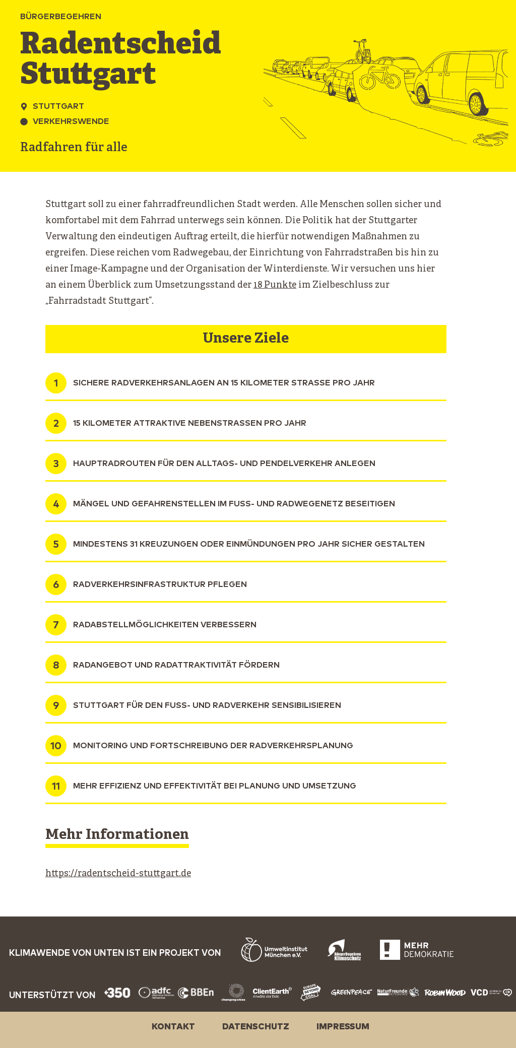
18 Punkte (274, 285)
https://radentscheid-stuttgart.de (118, 874)
